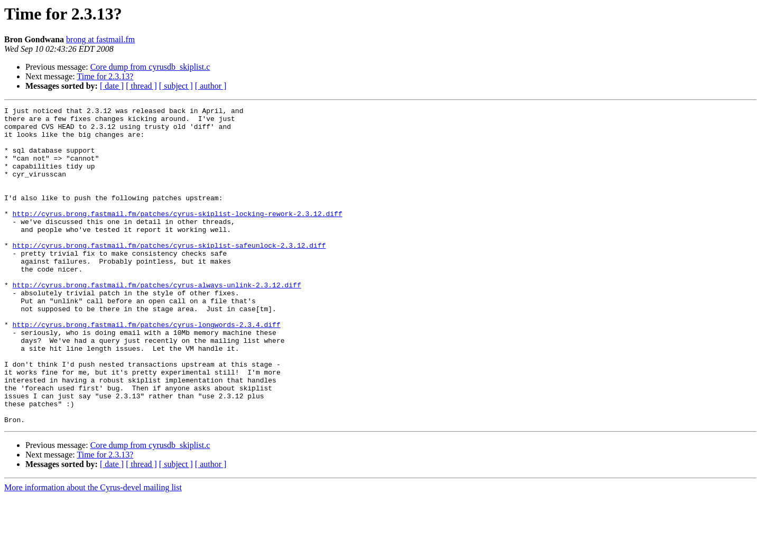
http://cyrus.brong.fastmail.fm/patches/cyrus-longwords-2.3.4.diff (147, 369)
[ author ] (211, 85)
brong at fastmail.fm (100, 39)
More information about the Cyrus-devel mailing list (93, 550)
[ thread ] (141, 85)
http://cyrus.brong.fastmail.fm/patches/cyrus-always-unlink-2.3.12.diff (157, 321)
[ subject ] (176, 85)
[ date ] (112, 85)
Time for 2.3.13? (105, 76)
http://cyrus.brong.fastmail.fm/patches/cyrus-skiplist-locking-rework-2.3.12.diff (177, 235)
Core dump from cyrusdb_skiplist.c (150, 66)
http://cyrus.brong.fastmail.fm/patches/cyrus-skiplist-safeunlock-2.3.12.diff (169, 273)
